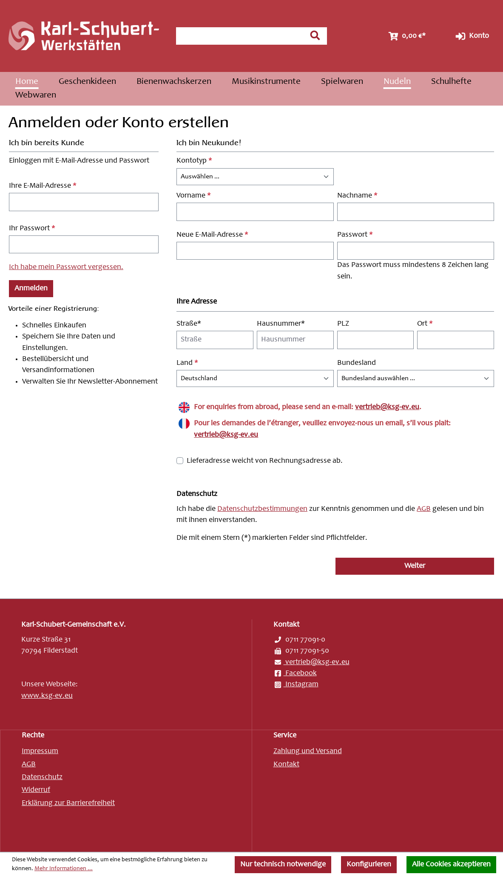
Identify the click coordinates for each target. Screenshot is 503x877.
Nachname (357, 196)
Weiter (414, 566)
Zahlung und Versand (307, 751)
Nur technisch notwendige (283, 864)
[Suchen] (315, 35)
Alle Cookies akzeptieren (451, 864)
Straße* (188, 324)
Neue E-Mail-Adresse (212, 235)
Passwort (355, 235)
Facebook (295, 673)
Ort (425, 324)
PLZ (343, 324)
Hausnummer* (281, 324)
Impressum (40, 751)
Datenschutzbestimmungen (262, 509)
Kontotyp (194, 161)
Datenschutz (42, 777)
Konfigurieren (369, 864)
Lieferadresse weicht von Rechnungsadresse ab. (265, 461)
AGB (424, 509)
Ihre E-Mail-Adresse (43, 186)
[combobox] (239, 36)
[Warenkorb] (406, 36)
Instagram (295, 684)
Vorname (193, 196)
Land (187, 363)
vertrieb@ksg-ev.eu (387, 407)
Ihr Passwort (32, 228)
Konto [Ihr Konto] (471, 36)
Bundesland (356, 363)
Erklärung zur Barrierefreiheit (68, 803)
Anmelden (31, 288)
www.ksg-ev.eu (47, 696)
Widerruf (36, 790)
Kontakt (286, 764)
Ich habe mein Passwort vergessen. (66, 267)
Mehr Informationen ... (63, 869)
